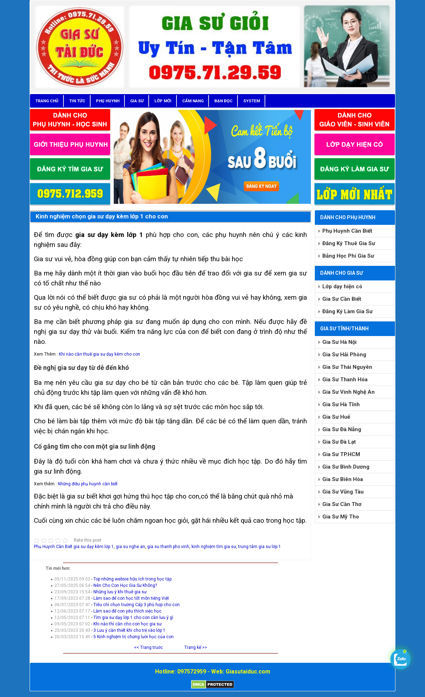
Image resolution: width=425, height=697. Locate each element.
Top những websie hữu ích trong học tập (132, 579)
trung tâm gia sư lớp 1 (259, 546)
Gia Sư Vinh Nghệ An (348, 392)
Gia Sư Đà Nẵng (341, 429)
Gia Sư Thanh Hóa (345, 379)
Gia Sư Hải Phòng (344, 354)
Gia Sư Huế (336, 417)
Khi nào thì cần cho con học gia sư (127, 623)
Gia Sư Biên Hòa (342, 479)
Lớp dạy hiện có (342, 286)
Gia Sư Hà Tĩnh (341, 404)
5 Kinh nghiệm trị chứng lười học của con (133, 636)
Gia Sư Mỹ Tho (340, 516)
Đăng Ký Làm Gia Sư (347, 311)
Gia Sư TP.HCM (341, 454)
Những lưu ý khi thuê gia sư (120, 591)
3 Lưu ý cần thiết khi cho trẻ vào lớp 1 (129, 630)
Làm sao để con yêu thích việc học (127, 611)
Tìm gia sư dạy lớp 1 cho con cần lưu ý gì (133, 617)
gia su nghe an (130, 546)
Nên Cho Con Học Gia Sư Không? (125, 585)
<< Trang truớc (148, 647)
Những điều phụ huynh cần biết (88, 483)
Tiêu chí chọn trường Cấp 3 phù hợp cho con (136, 604)
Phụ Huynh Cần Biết (53, 546)
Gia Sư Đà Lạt (339, 442)
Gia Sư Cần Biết (341, 299)
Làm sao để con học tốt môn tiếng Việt (131, 598)
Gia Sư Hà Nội (339, 342)
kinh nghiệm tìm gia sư (213, 546)
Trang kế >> (195, 647)
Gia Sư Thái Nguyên (347, 367)
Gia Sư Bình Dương (345, 467)
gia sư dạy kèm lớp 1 (93, 546)
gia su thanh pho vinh (168, 546)
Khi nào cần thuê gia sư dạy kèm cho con (99, 354)
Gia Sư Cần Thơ (342, 504)
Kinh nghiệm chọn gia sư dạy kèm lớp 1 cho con (102, 216)
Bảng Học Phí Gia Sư (348, 256)
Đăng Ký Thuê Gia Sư (348, 243)
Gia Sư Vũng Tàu (343, 492)
